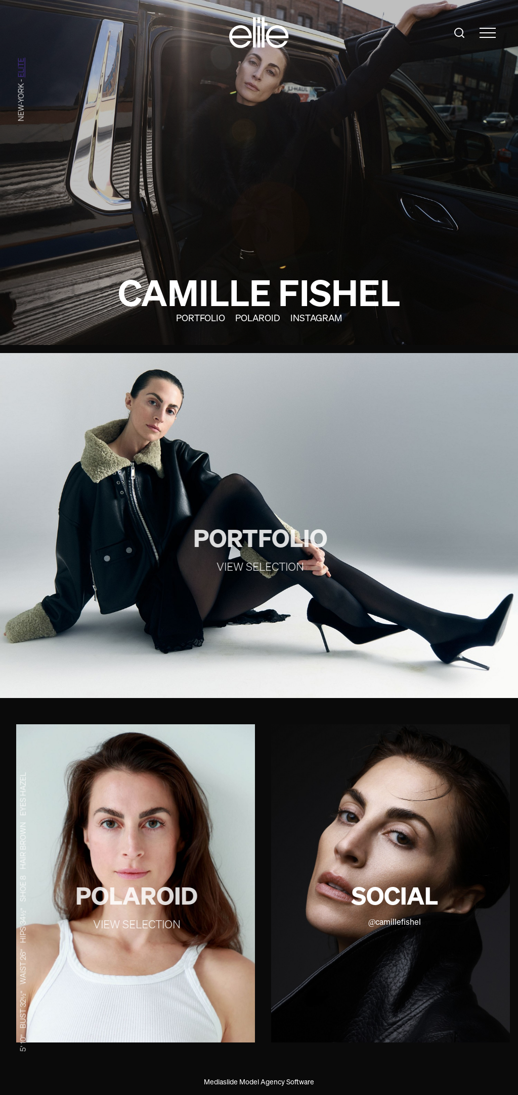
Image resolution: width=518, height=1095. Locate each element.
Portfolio (200, 318)
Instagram (316, 318)
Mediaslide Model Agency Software (259, 1081)
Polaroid (257, 318)
